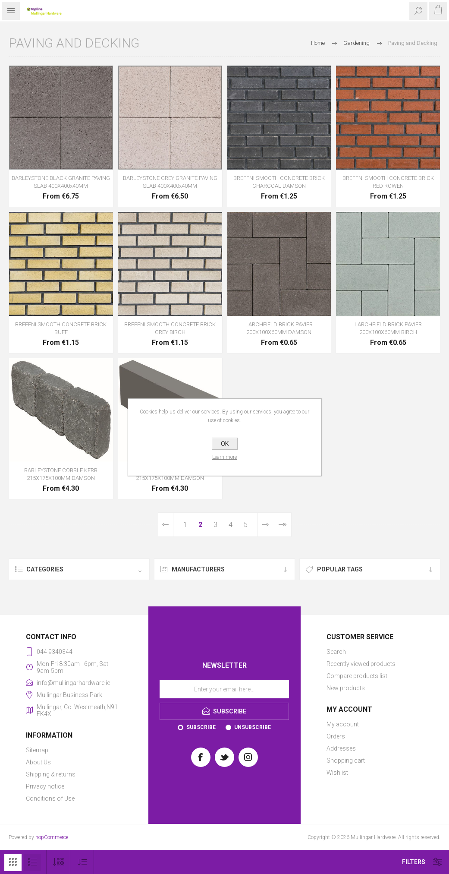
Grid (13, 862)
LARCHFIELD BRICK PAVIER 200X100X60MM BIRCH (388, 328)
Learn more (224, 457)
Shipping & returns (50, 774)
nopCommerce (51, 837)
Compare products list (357, 675)
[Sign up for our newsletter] (224, 689)
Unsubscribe (252, 727)
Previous (166, 524)
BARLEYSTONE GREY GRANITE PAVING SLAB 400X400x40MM (170, 182)
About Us (38, 762)
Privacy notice (45, 786)
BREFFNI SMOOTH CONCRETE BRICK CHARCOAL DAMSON (279, 182)
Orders (336, 736)
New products (346, 688)
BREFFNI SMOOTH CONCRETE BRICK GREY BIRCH (170, 328)
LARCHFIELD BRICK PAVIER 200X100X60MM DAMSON (279, 328)
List (32, 862)
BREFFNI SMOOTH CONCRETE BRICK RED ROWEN (388, 182)
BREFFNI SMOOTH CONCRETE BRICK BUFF (61, 328)
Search (336, 651)
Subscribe (201, 727)
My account (343, 724)
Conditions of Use (50, 798)
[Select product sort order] (82, 862)
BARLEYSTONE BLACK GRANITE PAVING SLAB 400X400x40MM (61, 182)
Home (318, 43)
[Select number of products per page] (58, 862)
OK (225, 443)
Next (265, 524)
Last (282, 524)
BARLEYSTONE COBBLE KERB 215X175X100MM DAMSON (60, 474)
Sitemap (37, 750)
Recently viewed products (361, 663)
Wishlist (337, 772)
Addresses (341, 748)
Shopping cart (346, 760)
